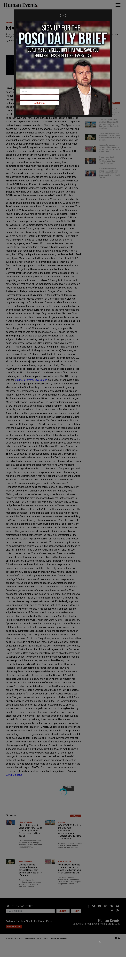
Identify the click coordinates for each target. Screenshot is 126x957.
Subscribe (39, 103)
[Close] (63, 15)
